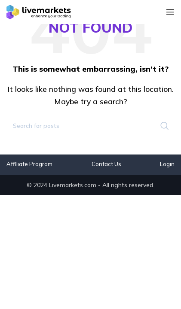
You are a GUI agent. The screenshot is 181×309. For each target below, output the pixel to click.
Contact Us (106, 164)
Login (167, 164)
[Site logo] (38, 11)
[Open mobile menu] (170, 12)
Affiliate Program (29, 164)
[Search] (90, 126)
